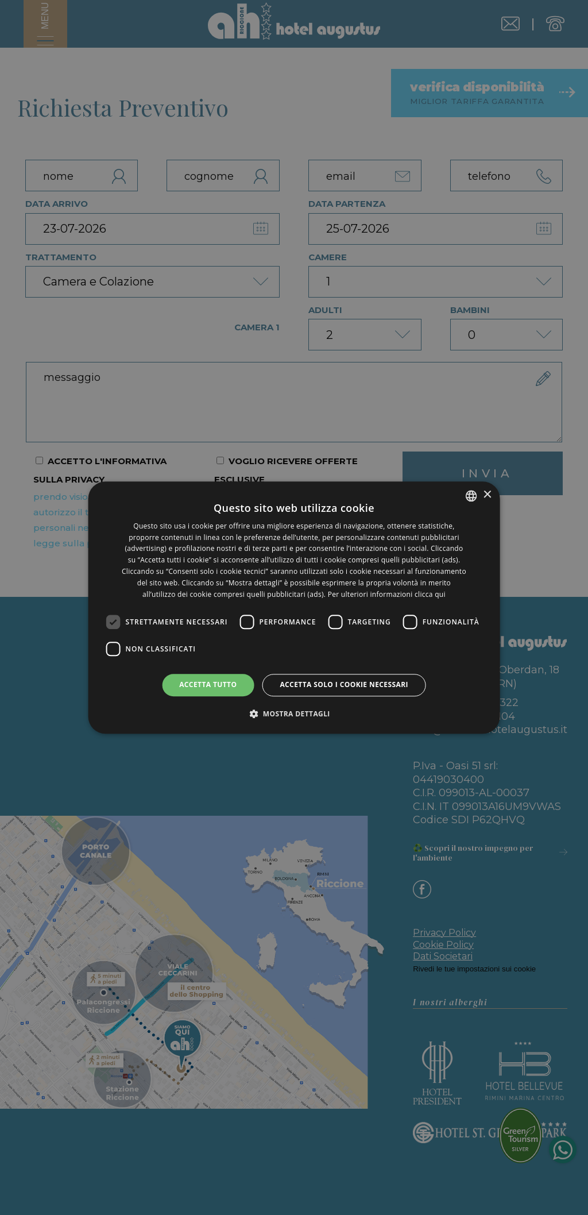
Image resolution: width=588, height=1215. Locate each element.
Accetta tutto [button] (208, 685)
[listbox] (471, 496)
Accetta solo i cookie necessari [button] (344, 685)
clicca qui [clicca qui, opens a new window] (430, 594)
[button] (294, 713)
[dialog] (294, 607)
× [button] (486, 495)
